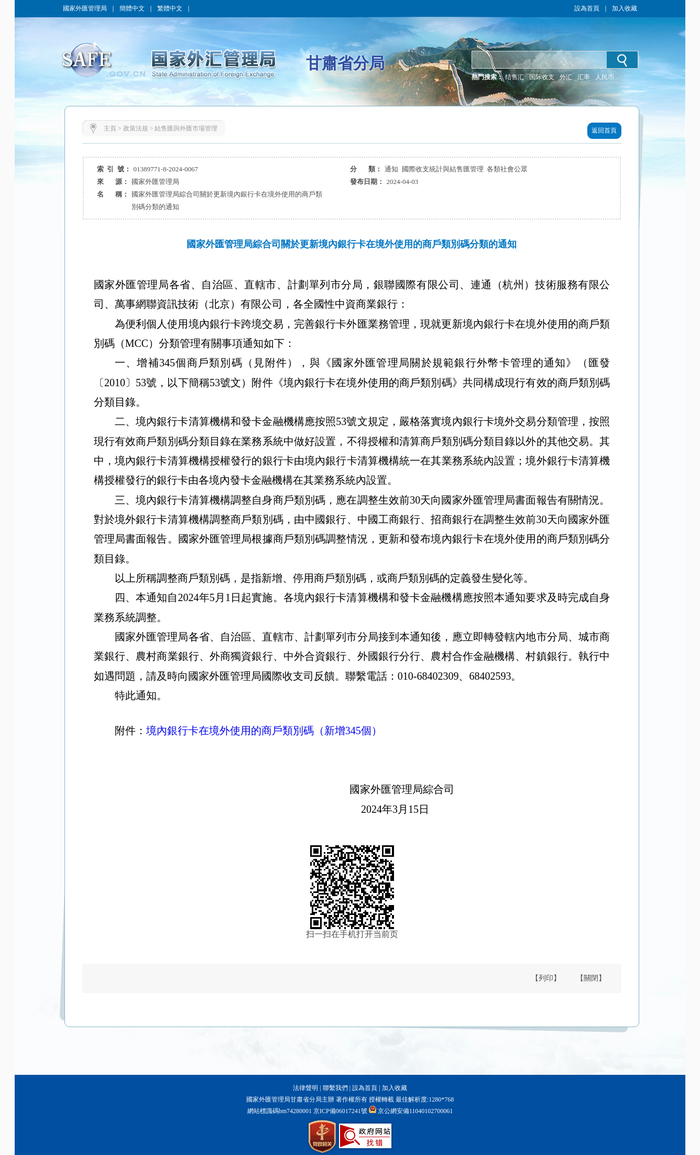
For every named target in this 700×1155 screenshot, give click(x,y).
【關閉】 (591, 978)
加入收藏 (624, 8)
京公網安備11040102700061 (415, 1111)
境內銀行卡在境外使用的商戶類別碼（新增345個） (264, 730)
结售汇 (514, 77)
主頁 (110, 128)
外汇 (566, 77)
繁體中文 (169, 8)
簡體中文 (132, 8)
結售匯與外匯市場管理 (186, 128)
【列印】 (546, 978)
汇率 (583, 77)
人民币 (604, 77)
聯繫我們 (335, 1088)
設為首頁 (586, 8)
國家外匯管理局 (85, 8)
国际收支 (541, 77)
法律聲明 (305, 1088)
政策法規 (135, 128)
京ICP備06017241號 (339, 1111)
